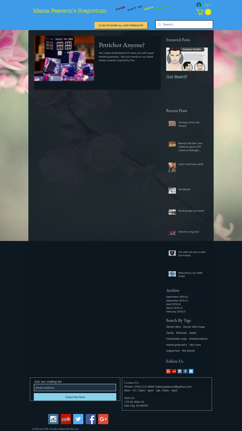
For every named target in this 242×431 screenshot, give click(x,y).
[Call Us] (162, 8)
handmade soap (176, 338)
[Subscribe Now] (75, 396)
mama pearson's (176, 345)
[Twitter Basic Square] (191, 371)
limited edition (198, 338)
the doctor (188, 350)
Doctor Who (173, 327)
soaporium (173, 350)
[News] (148, 8)
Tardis (170, 333)
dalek (192, 333)
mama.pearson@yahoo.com (173, 386)
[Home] (120, 8)
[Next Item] (201, 59)
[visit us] (134, 8)
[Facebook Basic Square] (185, 371)
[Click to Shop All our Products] (121, 25)
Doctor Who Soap (194, 327)
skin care (195, 345)
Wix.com (74, 428)
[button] (203, 12)
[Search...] (184, 24)
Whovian (181, 333)
